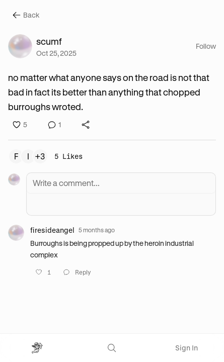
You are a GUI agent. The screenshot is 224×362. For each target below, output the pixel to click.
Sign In (186, 347)
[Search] (112, 348)
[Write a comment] (121, 183)
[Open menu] (37, 348)
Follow (206, 46)
